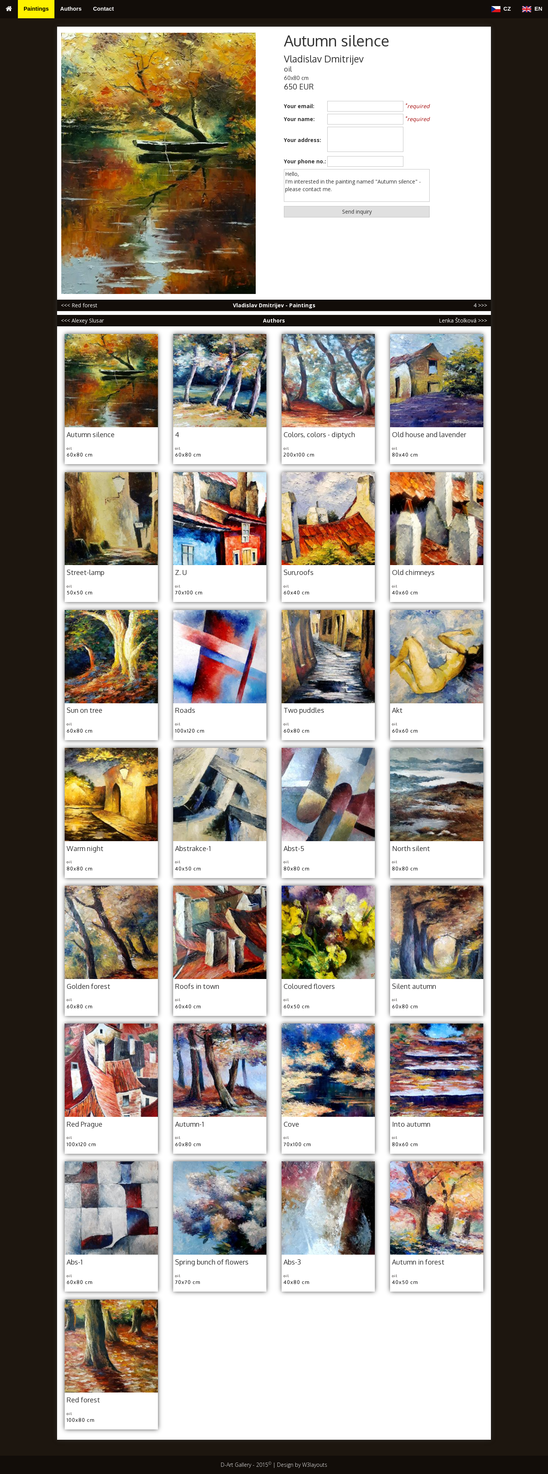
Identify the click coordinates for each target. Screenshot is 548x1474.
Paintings (36, 9)
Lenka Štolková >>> (463, 320)
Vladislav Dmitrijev (324, 59)
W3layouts (314, 1464)
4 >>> (480, 305)
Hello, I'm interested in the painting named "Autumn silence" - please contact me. (357, 185)
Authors (70, 9)
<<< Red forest (79, 305)
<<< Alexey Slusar (82, 320)
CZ (501, 9)
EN (532, 9)
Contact (103, 9)
